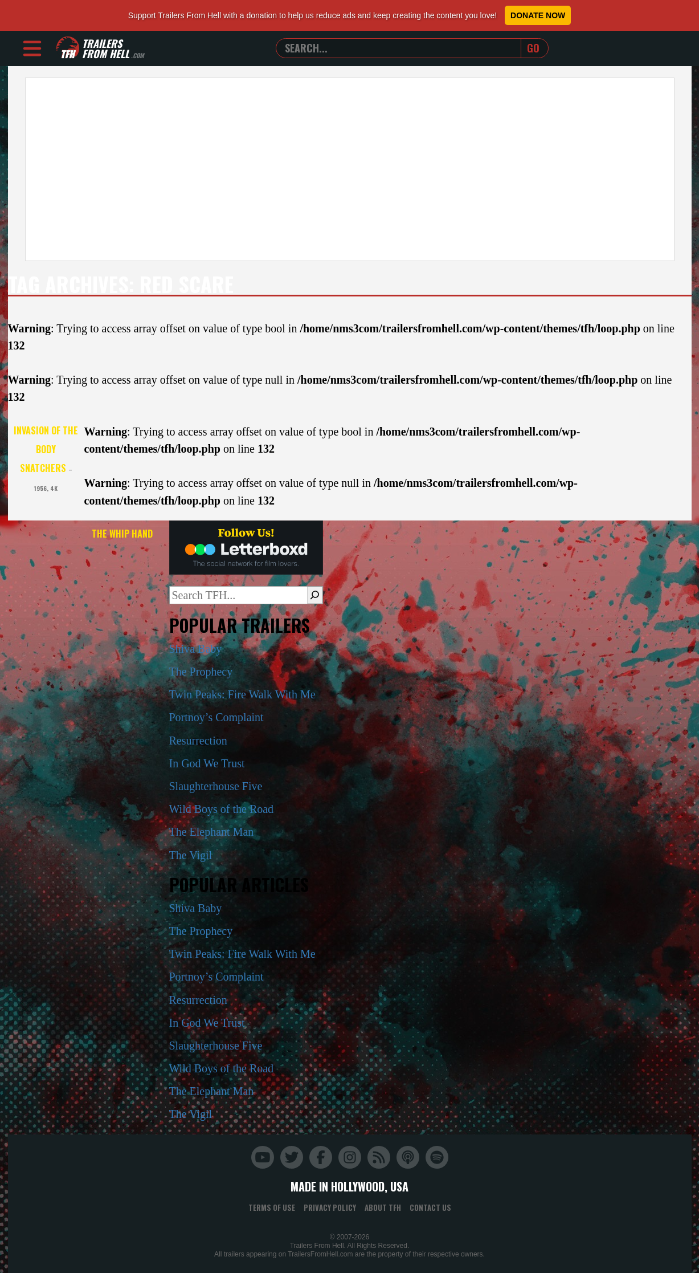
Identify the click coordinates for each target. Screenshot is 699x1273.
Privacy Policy (330, 1207)
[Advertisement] (350, 169)
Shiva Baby (195, 648)
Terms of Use (271, 1207)
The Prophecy (201, 671)
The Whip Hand (122, 533)
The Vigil (190, 855)
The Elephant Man (211, 831)
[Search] (314, 595)
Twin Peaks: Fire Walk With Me (242, 694)
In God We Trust (207, 763)
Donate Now (537, 15)
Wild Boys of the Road (221, 809)
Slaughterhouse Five (216, 786)
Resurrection (198, 740)
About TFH (383, 1207)
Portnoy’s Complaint (216, 717)
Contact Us (430, 1207)
